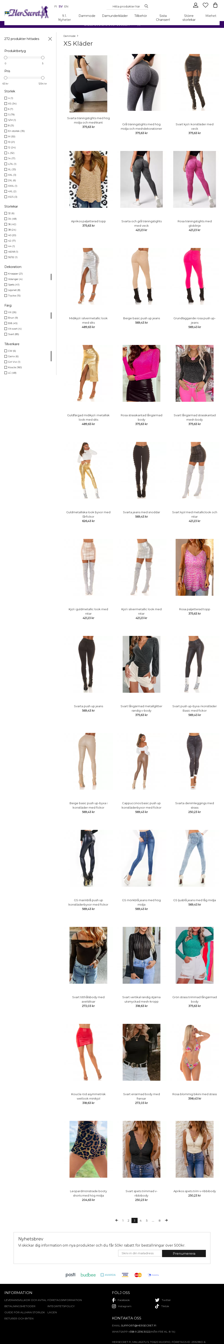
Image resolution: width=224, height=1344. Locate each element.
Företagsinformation (64, 1300)
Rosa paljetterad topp (194, 609)
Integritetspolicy (61, 1306)
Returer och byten (18, 1318)
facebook (121, 1300)
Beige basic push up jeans (141, 318)
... (153, 1220)
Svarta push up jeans (88, 706)
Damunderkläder (115, 16)
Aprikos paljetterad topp (88, 221)
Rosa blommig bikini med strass (194, 1094)
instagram (121, 1306)
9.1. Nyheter (64, 18)
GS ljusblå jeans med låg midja (194, 900)
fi (55, 6)
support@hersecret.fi (138, 1325)
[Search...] (126, 6)
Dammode (87, 16)
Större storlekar (189, 18)
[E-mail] (140, 1253)
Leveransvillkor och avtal (25, 1300)
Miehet (210, 16)
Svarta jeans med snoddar (141, 512)
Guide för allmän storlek (24, 1312)
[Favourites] (206, 7)
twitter (163, 1300)
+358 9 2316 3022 (139, 1331)
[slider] (5, 57)
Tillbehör (140, 16)
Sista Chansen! (163, 18)
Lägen (52, 1312)
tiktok (162, 1306)
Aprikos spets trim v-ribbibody (194, 1191)
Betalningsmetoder (19, 1306)
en (66, 6)
